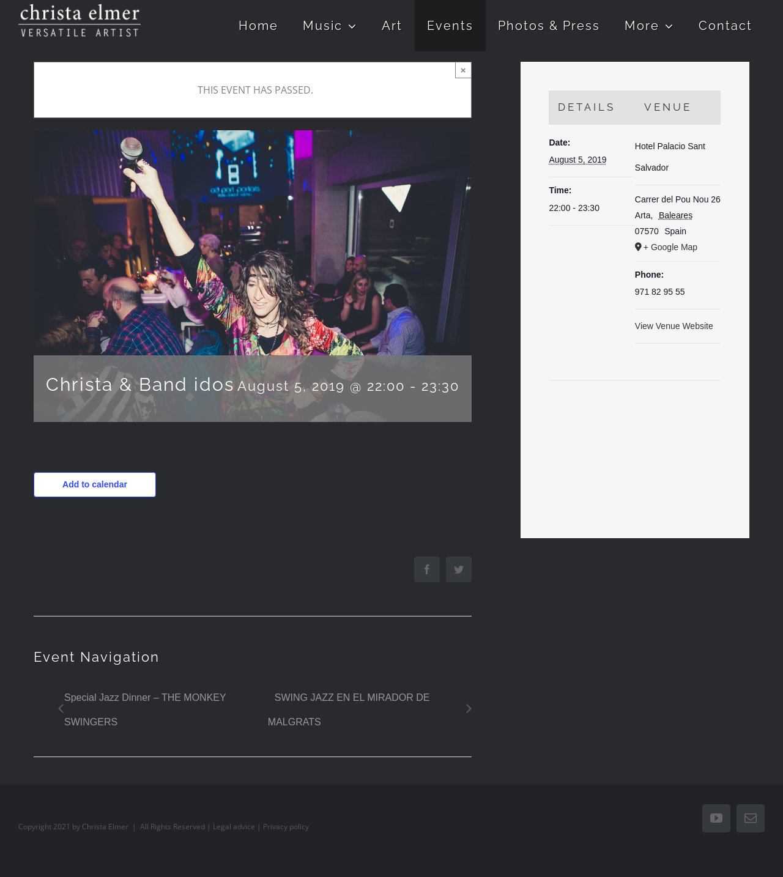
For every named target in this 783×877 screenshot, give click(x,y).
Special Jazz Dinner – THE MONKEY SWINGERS (145, 709)
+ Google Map (670, 247)
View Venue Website (674, 326)
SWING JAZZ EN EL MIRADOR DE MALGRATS (349, 709)
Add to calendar (94, 484)
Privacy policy (286, 826)
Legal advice (234, 826)
